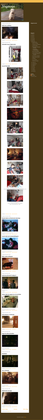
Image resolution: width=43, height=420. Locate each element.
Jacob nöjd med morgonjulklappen (10, 236)
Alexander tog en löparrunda (9, 44)
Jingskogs (8, 6)
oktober (34, 62)
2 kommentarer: (14, 349)
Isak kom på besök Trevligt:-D (9, 275)
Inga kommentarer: (15, 40)
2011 (32, 38)
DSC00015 (4, 353)
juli (33, 66)
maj (33, 68)
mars (33, 71)
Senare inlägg (5, 409)
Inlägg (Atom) (9, 411)
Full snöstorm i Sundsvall (8, 314)
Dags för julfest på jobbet (8, 333)
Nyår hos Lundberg (6, 25)
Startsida (15, 409)
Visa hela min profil (33, 76)
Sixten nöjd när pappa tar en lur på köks (11, 294)
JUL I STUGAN (5, 370)
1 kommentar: (14, 271)
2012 (32, 37)
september (34, 63)
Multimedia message (7, 390)
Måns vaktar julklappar (7, 256)
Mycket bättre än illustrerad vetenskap (11, 218)
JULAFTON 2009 (6, 66)
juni (33, 67)
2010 (32, 39)
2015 (32, 34)
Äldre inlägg (25, 409)
